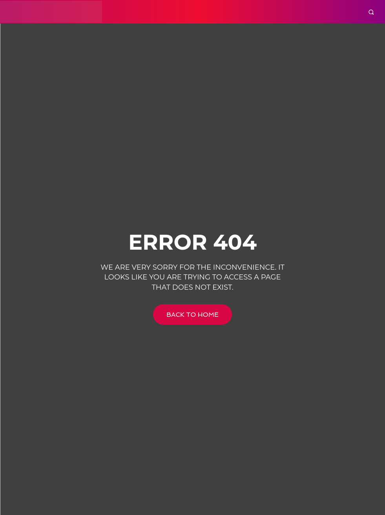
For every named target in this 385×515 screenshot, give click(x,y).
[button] (371, 12)
